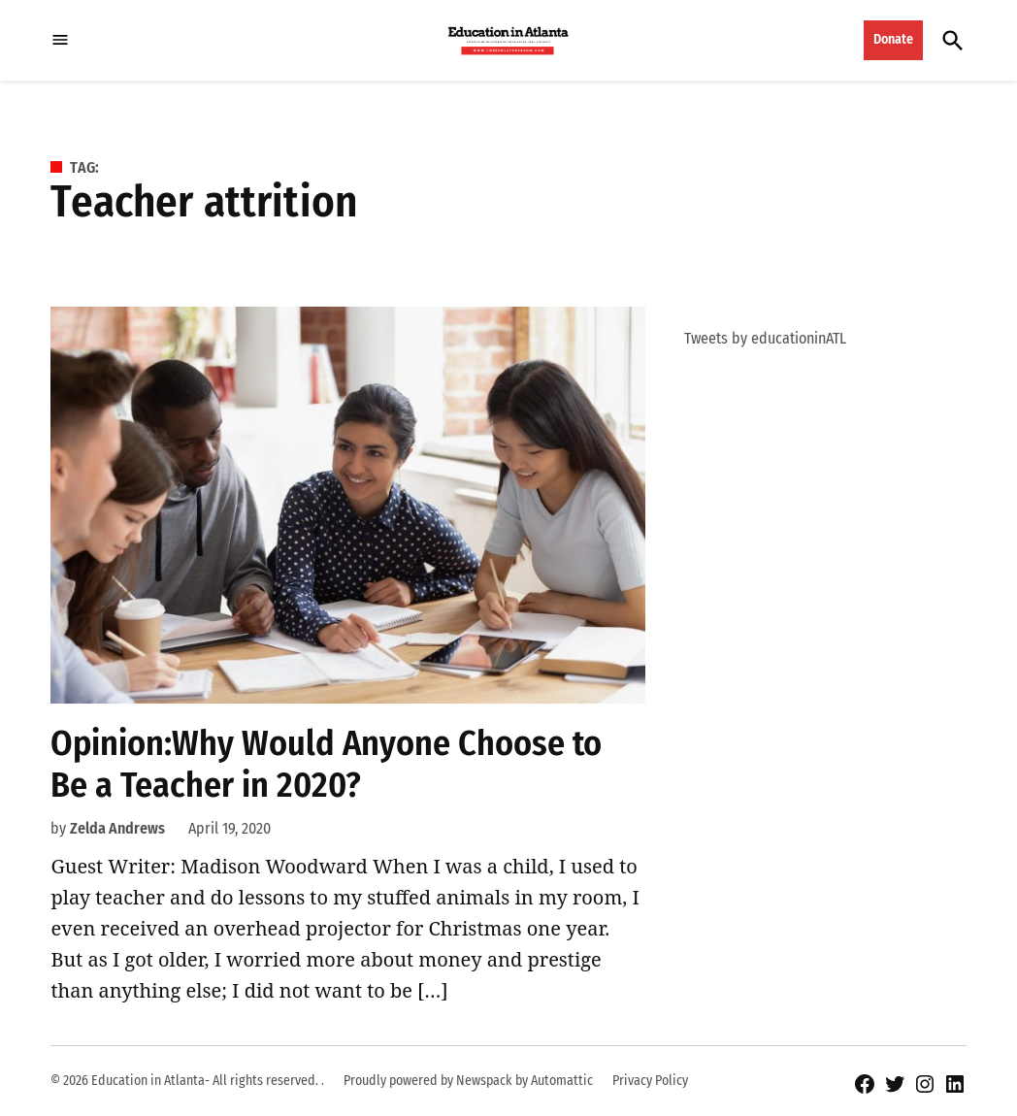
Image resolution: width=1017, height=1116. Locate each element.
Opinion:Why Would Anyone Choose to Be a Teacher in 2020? (326, 764)
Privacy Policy (650, 1080)
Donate (893, 39)
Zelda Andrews (117, 828)
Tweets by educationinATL (765, 338)
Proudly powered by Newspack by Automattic (468, 1080)
